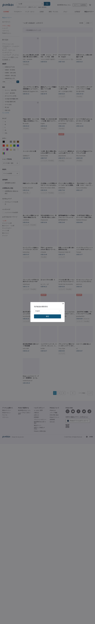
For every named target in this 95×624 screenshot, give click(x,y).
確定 (47, 316)
